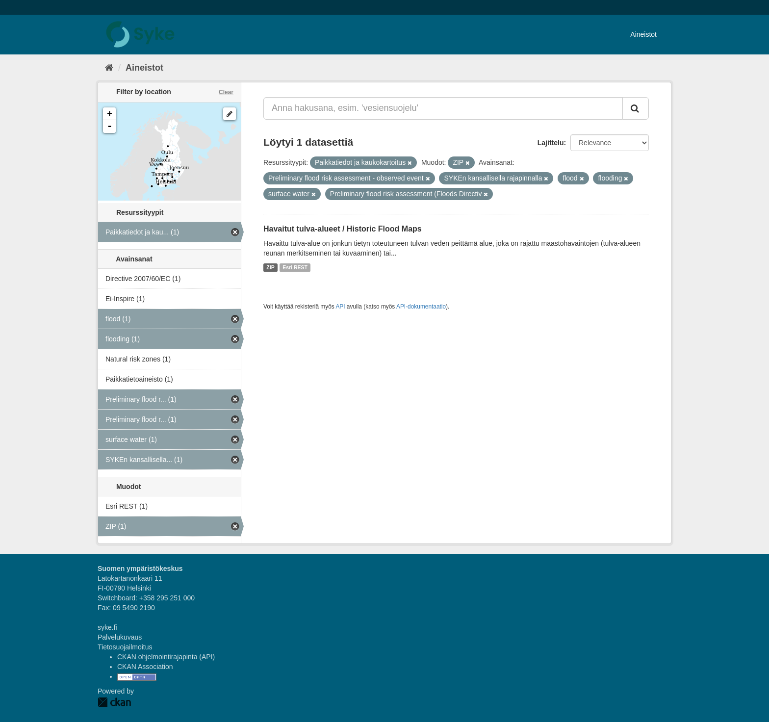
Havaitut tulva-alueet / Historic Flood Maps (342, 229)
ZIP (270, 267)
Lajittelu (551, 143)
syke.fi (107, 627)
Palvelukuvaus (120, 637)
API (340, 306)
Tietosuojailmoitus (125, 647)
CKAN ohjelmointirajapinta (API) (166, 657)
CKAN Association (145, 666)
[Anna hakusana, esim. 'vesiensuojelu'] (443, 108)
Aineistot (643, 34)
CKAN (114, 702)
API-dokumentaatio (421, 306)
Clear (226, 92)
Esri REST (295, 267)
